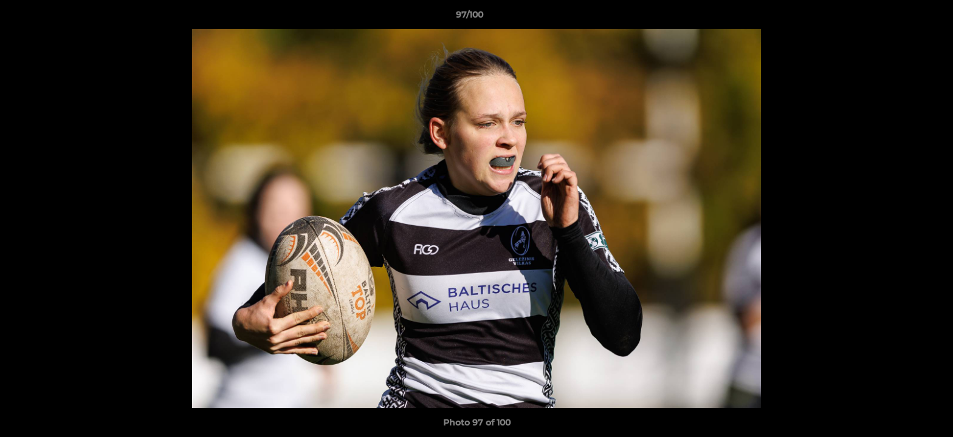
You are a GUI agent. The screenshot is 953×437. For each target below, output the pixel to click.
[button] (902, 17)
